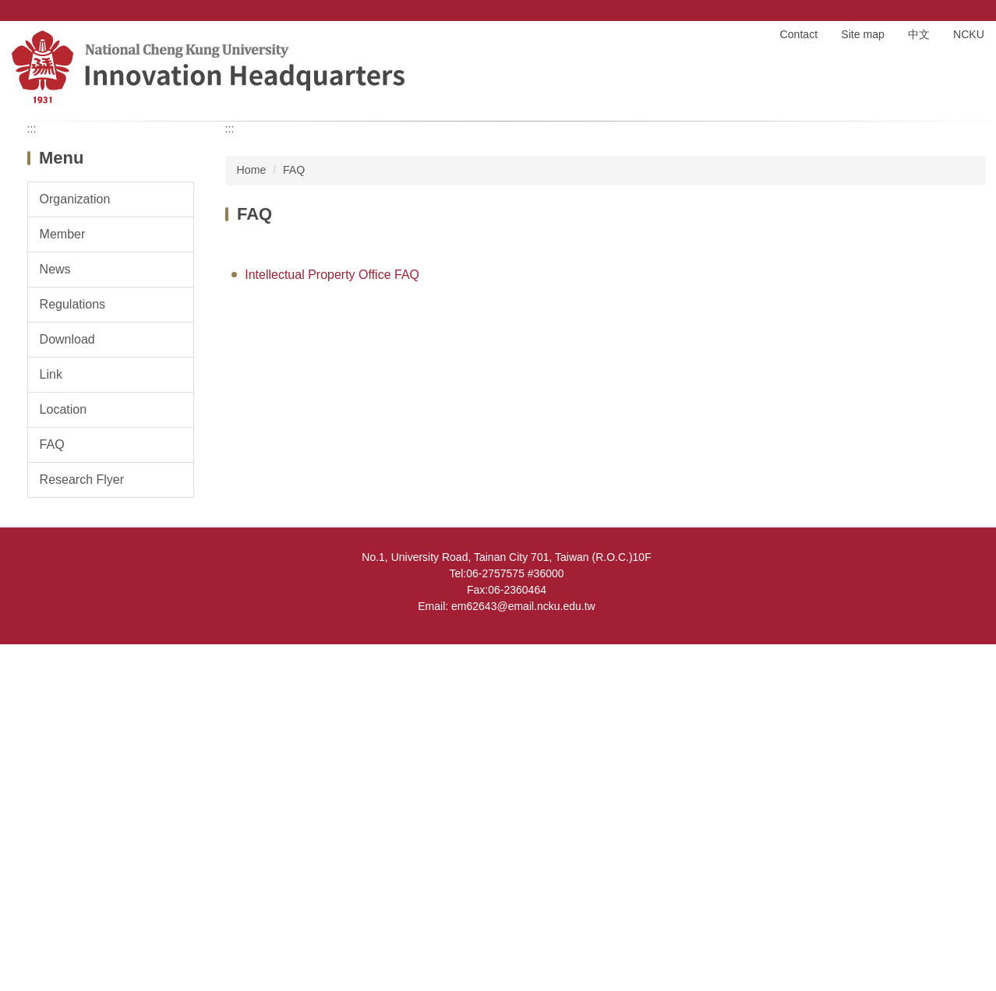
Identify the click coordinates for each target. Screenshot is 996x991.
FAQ (294, 516)
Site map (863, 34)
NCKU (968, 34)
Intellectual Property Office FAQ (332, 620)
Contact (799, 34)
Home (742, 34)
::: (32, 475)
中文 (919, 34)
